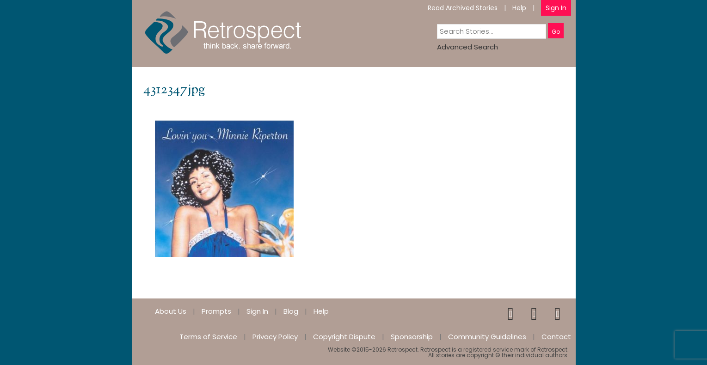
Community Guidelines (487, 336)
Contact (556, 336)
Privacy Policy (275, 336)
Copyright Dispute (344, 336)
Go (556, 32)
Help (519, 8)
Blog (290, 311)
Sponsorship (412, 336)
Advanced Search (467, 47)
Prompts (216, 311)
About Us (170, 311)
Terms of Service (208, 336)
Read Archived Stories (463, 8)
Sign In (556, 7)
